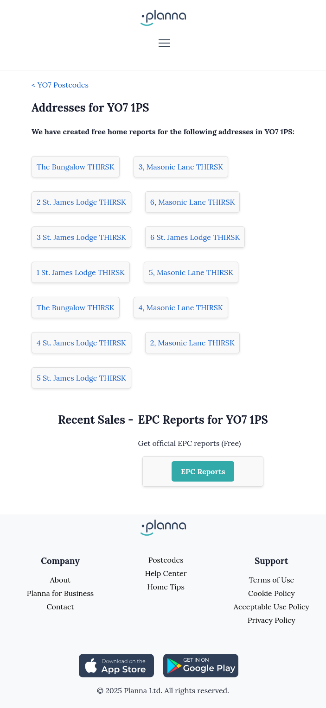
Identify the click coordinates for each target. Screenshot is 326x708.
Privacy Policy (271, 620)
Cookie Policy (271, 593)
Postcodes (166, 559)
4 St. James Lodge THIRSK (81, 342)
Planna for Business (60, 593)
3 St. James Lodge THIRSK (81, 237)
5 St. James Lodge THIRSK (81, 377)
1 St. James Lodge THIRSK (81, 272)
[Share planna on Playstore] (200, 665)
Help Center (166, 573)
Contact (60, 606)
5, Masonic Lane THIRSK (191, 272)
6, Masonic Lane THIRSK (192, 202)
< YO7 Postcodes (60, 84)
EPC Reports (203, 471)
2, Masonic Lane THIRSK (192, 342)
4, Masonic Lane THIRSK (181, 307)
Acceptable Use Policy (271, 606)
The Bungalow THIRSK (76, 166)
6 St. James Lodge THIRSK (195, 237)
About (60, 579)
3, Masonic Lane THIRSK (181, 166)
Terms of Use (271, 579)
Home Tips (165, 586)
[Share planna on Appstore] (116, 665)
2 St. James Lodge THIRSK (81, 202)
